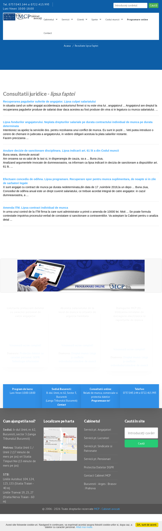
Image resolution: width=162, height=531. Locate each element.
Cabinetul (49, 19)
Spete (94, 19)
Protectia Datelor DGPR (99, 467)
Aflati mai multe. (84, 527)
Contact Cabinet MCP (97, 475)
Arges (102, 484)
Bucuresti (90, 484)
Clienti (80, 19)
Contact (48, 33)
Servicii (65, 19)
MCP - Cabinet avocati (107, 509)
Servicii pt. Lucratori (96, 438)
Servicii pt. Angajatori (97, 429)
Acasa (67, 45)
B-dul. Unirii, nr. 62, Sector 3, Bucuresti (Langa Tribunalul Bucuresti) (61, 396)
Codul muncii (112, 19)
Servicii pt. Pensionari (97, 459)
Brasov (112, 484)
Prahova (90, 488)
